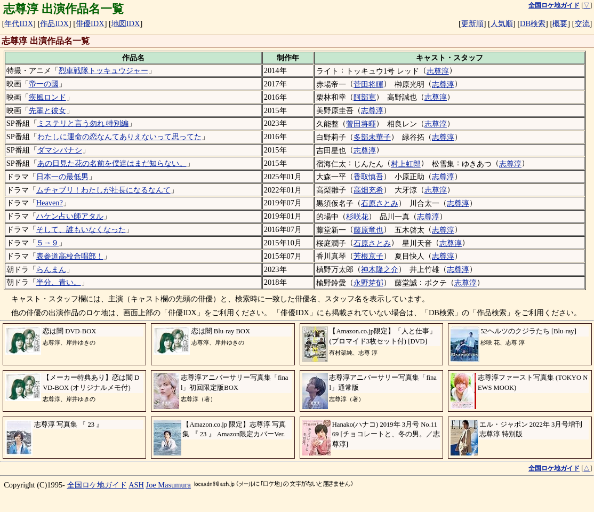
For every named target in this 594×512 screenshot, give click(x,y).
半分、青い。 (58, 282)
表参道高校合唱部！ (69, 256)
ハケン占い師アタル (69, 216)
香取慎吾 (368, 176)
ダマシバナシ (59, 150)
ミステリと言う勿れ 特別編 (83, 123)
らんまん (51, 269)
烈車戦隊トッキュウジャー (103, 70)
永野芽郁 (368, 282)
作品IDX (54, 23)
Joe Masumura (168, 485)
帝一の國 (44, 83)
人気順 (502, 23)
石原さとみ (379, 203)
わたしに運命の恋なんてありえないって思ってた (119, 136)
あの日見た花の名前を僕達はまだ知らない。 (112, 163)
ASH (136, 485)
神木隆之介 (379, 269)
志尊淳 (438, 71)
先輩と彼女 (47, 110)
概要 (559, 23)
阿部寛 (365, 97)
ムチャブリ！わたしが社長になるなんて (103, 190)
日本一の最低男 (62, 176)
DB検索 (532, 23)
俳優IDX (90, 23)
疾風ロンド (47, 97)
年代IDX (18, 23)
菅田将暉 (368, 84)
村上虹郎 (406, 163)
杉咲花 (357, 216)
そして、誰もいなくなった (81, 229)
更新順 (472, 23)
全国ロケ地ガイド (97, 485)
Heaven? (49, 202)
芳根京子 (368, 256)
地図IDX (125, 23)
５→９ (47, 242)
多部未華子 (372, 137)
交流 (582, 23)
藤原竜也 (368, 230)
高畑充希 (368, 190)
